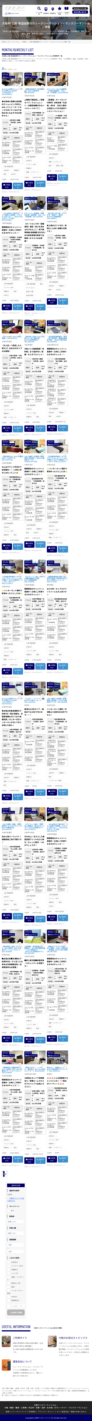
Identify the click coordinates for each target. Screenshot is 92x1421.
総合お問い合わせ (80, 12)
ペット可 (14, 1273)
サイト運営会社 (63, 1411)
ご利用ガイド (66, 13)
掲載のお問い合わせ (78, 1411)
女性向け (14, 1262)
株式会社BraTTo (14, 192)
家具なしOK (15, 1283)
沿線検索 (46, 13)
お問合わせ (8, 186)
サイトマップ (21, 1411)
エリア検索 (39, 13)
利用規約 (32, 1411)
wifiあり (14, 1296)
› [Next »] (24, 1174)
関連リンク (10, 1411)
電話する (19, 186)
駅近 (13, 1286)
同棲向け (14, 1269)
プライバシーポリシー (46, 1411)
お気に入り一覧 (81, 8)
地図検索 (53, 13)
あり (12, 1210)
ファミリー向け (17, 1266)
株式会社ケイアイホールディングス (57, 184)
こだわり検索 (60, 13)
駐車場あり (15, 1300)
